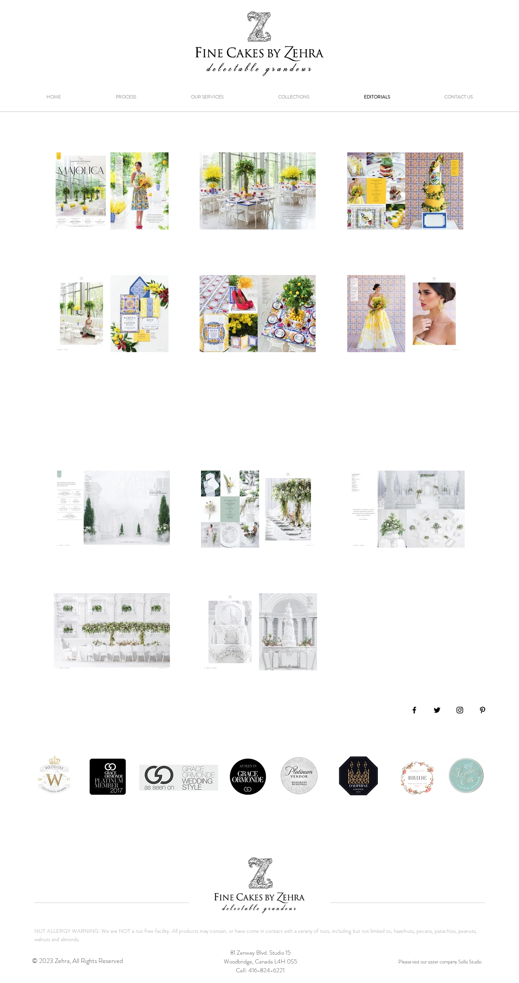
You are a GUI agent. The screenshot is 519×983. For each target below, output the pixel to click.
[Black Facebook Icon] (414, 710)
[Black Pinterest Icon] (482, 710)
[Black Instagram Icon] (459, 710)
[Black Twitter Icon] (437, 710)
